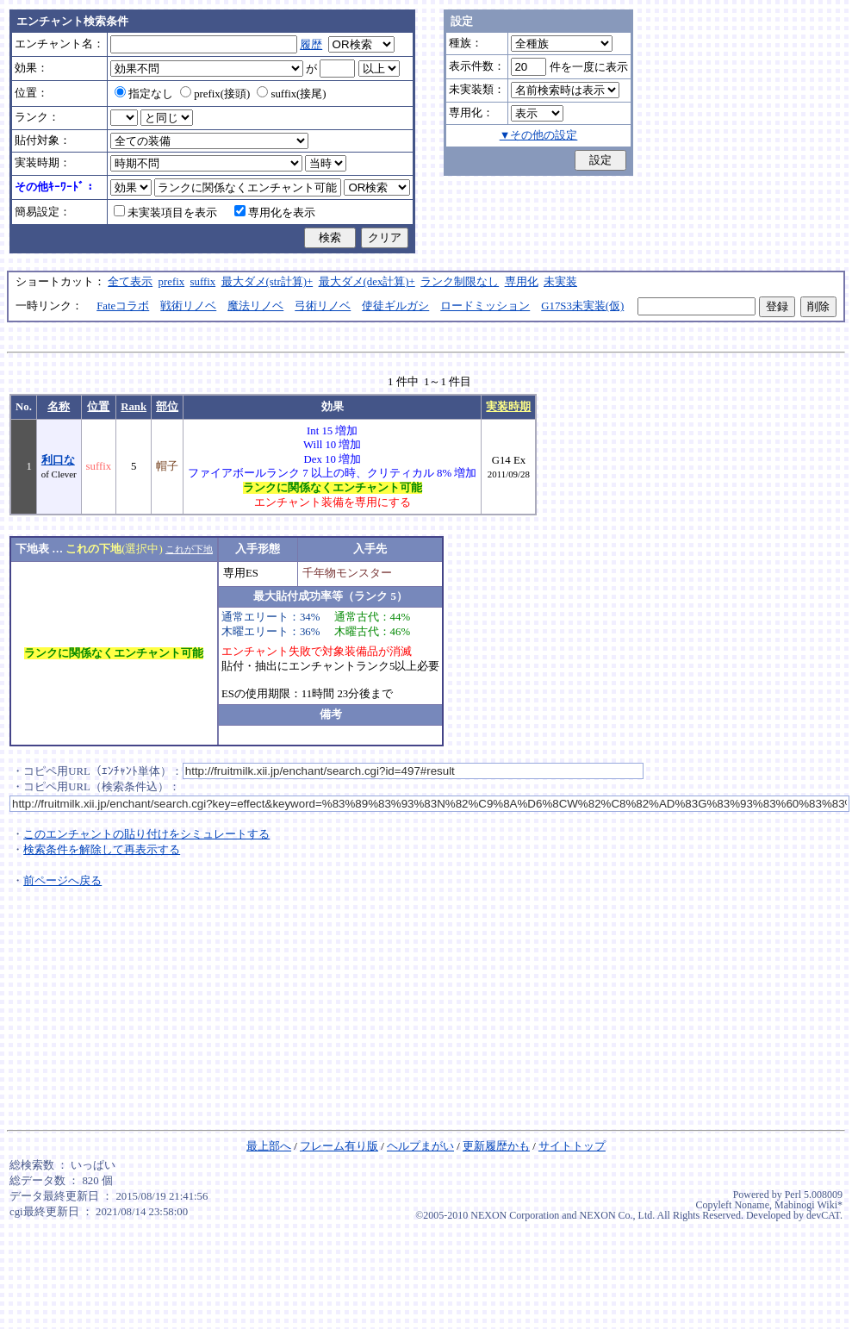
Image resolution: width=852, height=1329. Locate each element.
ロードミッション (485, 306)
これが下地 (189, 549)
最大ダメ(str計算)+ (267, 282)
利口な (58, 460)
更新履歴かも (496, 1146)
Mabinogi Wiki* (808, 1205)
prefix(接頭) (215, 94)
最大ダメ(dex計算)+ (367, 282)
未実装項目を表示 (165, 213)
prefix (172, 282)
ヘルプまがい (420, 1146)
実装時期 (508, 407)
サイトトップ (572, 1146)
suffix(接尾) (291, 94)
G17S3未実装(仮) (582, 306)
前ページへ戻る (62, 881)
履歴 (311, 45)
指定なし (144, 94)
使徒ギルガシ (395, 306)
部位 (167, 407)
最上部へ (268, 1146)
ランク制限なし (459, 282)
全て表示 (130, 282)
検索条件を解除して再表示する (101, 850)
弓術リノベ (323, 306)
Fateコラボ (122, 306)
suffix (203, 282)
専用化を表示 (274, 213)
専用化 (521, 282)
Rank (133, 407)
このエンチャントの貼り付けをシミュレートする (146, 834)
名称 (58, 407)
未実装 (560, 282)
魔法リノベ (255, 306)
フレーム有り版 (339, 1146)
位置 (98, 407)
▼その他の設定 (539, 135)
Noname (751, 1205)
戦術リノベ (188, 306)
